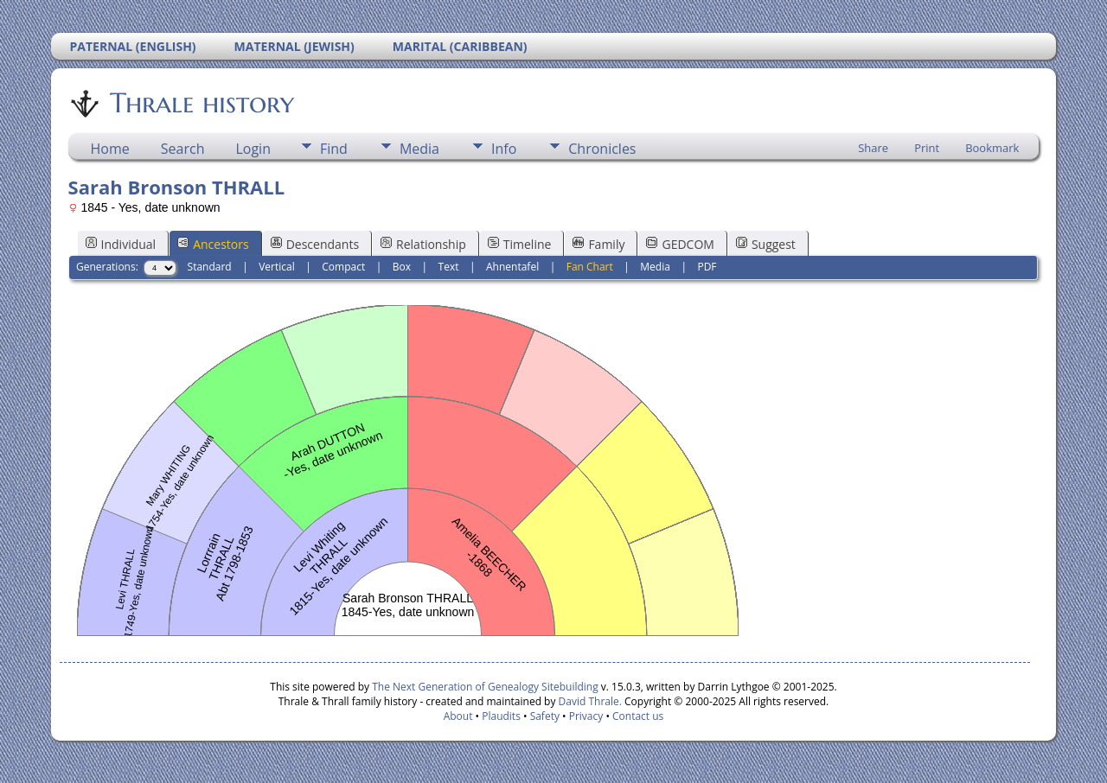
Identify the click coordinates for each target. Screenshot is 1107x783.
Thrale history (200, 103)
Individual (121, 244)
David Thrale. (590, 701)
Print (926, 148)
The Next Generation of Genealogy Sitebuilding (485, 686)
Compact (343, 266)
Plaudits (501, 716)
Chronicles (602, 148)
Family (598, 244)
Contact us (637, 716)
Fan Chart (589, 266)
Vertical (277, 266)
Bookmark (992, 148)
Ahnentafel (512, 266)
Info (503, 148)
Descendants (315, 244)
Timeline (520, 244)
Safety (545, 716)
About (458, 716)
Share (873, 148)
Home (110, 148)
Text (448, 266)
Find (334, 148)
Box (402, 266)
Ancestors (212, 244)
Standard (210, 266)
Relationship (423, 244)
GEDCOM (679, 244)
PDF (706, 266)
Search (183, 148)
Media (419, 148)
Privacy (586, 716)
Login (253, 148)
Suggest (766, 244)
